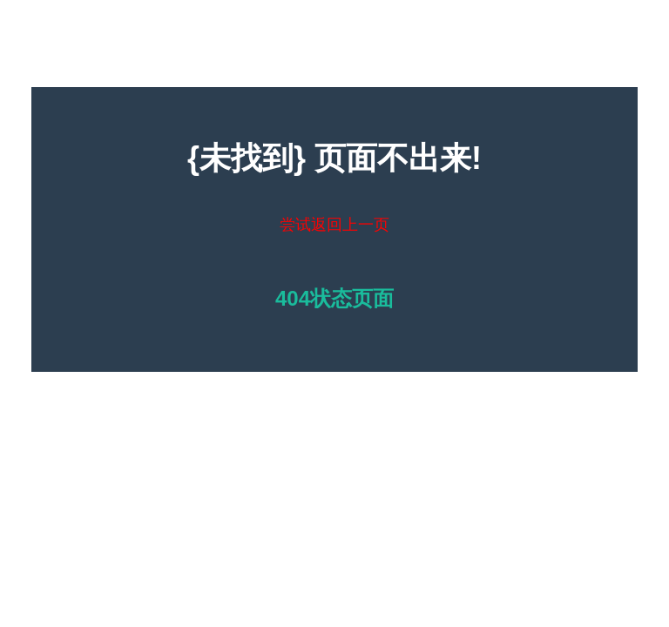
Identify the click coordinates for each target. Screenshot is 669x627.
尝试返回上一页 (334, 224)
